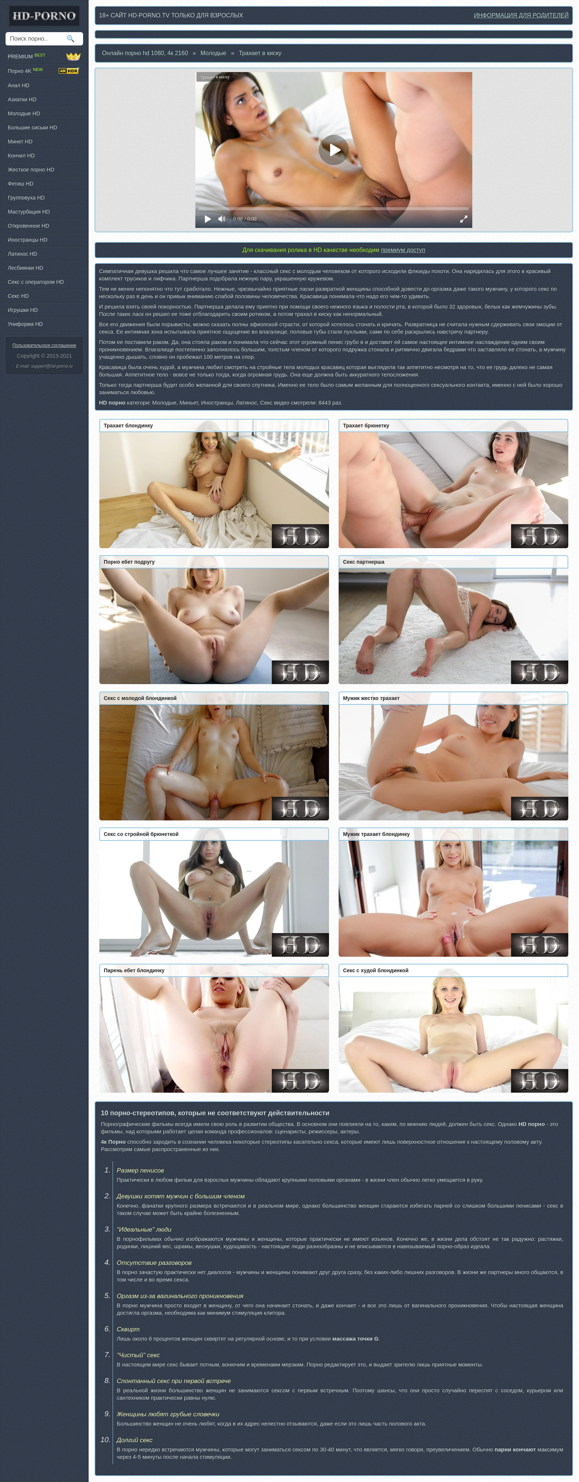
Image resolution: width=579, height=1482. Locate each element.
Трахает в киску (260, 53)
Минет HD (20, 141)
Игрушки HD (23, 310)
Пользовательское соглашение (44, 345)
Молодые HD (24, 113)
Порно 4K (44, 71)
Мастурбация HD (29, 212)
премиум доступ (403, 250)
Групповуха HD (26, 198)
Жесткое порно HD (31, 170)
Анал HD (19, 85)
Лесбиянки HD (25, 268)
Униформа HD (25, 324)
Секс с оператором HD (36, 282)
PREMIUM (44, 56)
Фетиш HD (20, 184)
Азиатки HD (22, 99)
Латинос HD (22, 254)
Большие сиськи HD (32, 127)
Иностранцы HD (27, 240)
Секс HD (18, 296)
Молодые (213, 53)
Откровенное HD (28, 226)
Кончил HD (21, 155)
